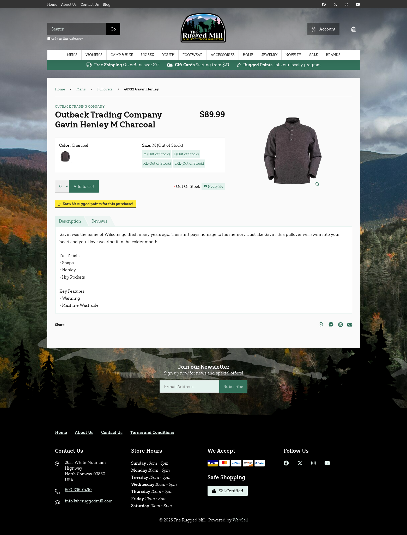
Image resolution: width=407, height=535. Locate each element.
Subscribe (233, 386)
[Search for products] (76, 29)
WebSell (240, 520)
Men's (72, 55)
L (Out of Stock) (186, 154)
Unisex (147, 55)
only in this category (65, 38)
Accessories (223, 55)
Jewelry (269, 55)
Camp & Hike (122, 55)
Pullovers (105, 89)
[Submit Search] (113, 29)
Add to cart (84, 186)
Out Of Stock (186, 186)
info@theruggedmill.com (89, 501)
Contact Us (90, 4)
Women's (94, 55)
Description (70, 221)
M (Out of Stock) (156, 154)
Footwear (193, 55)
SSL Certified (227, 490)
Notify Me (213, 186)
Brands (333, 55)
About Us (69, 4)
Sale (313, 55)
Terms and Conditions (152, 432)
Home (52, 4)
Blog (107, 4)
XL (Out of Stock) (157, 163)
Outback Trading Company (80, 106)
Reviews (100, 221)
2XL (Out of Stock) (189, 163)
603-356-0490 (78, 489)
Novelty (293, 55)
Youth (168, 55)
